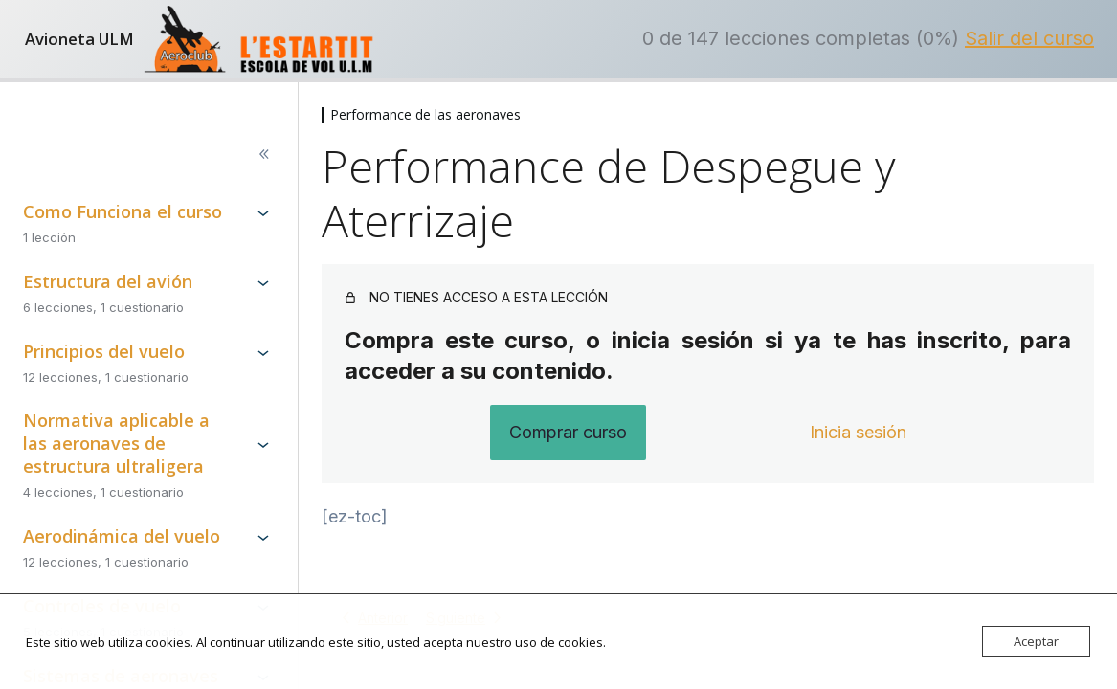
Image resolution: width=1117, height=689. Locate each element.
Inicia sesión (858, 432)
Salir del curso (1029, 38)
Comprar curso (568, 432)
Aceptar (1036, 641)
